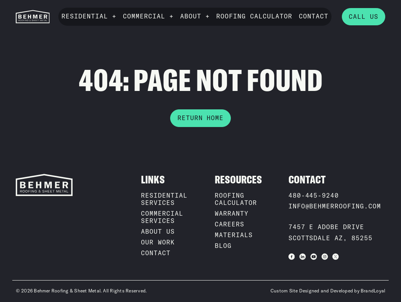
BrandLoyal (373, 291)
